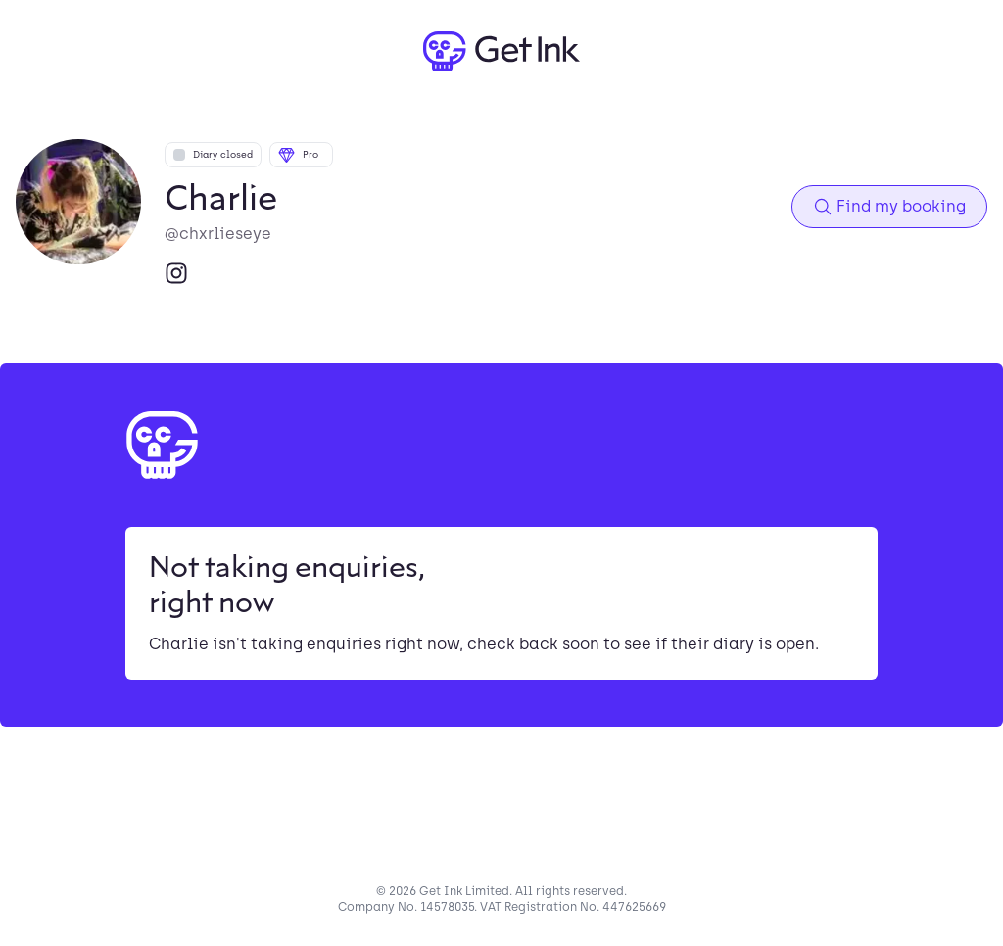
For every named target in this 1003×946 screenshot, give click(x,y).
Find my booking (889, 206)
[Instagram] (176, 273)
